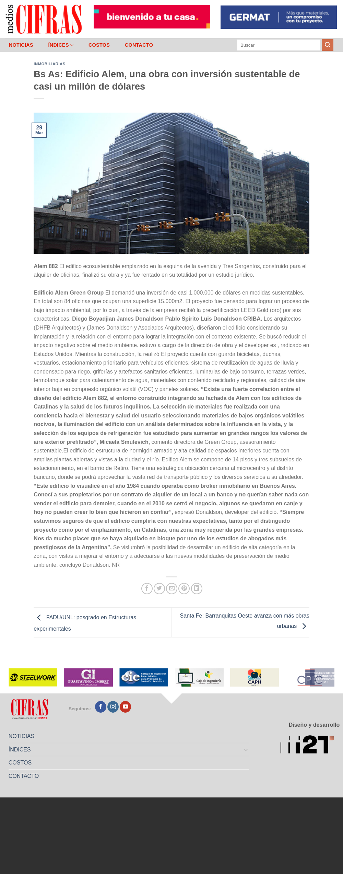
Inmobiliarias (49, 64)
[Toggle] (246, 749)
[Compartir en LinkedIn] (196, 588)
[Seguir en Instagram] (113, 707)
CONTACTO (139, 45)
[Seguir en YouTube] (125, 707)
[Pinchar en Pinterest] (184, 588)
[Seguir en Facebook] (100, 707)
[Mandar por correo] (171, 588)
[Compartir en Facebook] (147, 588)
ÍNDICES (60, 45)
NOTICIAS (21, 45)
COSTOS (99, 45)
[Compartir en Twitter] (159, 588)
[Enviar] (327, 45)
